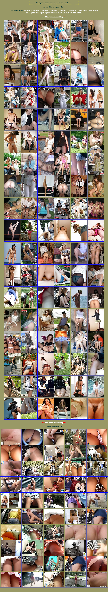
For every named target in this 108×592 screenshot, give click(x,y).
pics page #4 (55, 10)
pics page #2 (37, 10)
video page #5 (40, 13)
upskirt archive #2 (63, 13)
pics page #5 (64, 10)
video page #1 (73, 10)
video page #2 (83, 10)
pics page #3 (46, 10)
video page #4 (30, 13)
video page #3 (93, 10)
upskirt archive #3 (76, 13)
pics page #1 (28, 10)
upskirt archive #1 (51, 13)
